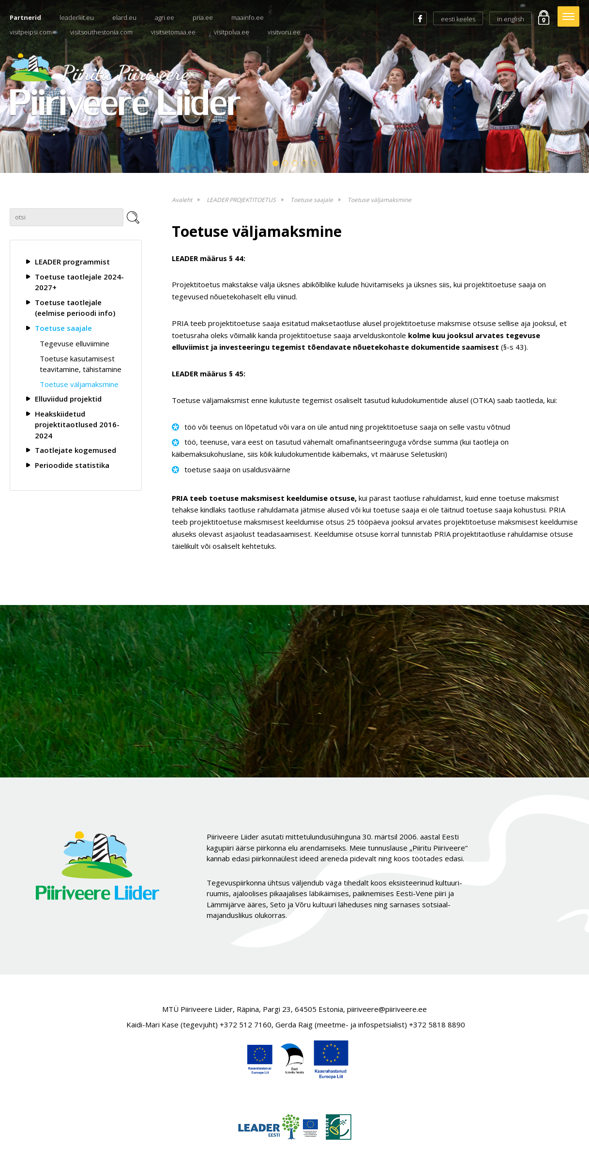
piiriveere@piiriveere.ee (387, 1009)
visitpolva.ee (231, 32)
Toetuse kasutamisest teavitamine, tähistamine (80, 364)
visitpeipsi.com (31, 32)
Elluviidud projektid (68, 399)
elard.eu (124, 17)
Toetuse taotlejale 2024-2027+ (79, 282)
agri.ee (164, 17)
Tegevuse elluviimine (74, 343)
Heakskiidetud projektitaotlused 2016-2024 (77, 424)
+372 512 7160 (246, 1024)
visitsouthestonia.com (101, 32)
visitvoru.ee (284, 32)
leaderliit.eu (77, 17)
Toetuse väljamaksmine (79, 384)
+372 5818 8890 (437, 1024)
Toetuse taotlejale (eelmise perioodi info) (75, 307)
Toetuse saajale (63, 328)
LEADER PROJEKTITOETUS (241, 200)
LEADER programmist (72, 261)
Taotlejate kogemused (75, 450)
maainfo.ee (247, 17)
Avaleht (182, 200)
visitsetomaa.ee (173, 32)
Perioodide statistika (72, 465)
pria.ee (203, 17)
